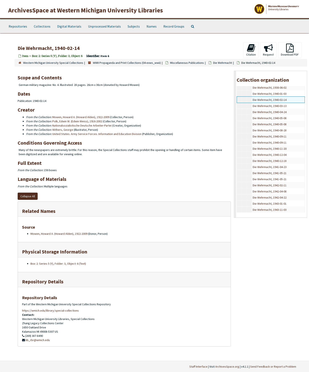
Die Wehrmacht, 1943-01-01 (270, 203)
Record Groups (173, 26)
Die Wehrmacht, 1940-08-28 (270, 130)
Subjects (134, 26)
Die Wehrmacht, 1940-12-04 (270, 155)
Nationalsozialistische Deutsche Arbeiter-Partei (82, 125)
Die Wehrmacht (222, 63)
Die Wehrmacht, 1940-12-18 (270, 161)
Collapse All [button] (27, 196)
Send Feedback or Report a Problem (273, 366)
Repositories (18, 26)
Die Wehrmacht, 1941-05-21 (270, 173)
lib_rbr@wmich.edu (38, 340)
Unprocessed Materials (104, 26)
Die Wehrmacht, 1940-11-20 (270, 149)
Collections (42, 26)
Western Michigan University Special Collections (53, 63)
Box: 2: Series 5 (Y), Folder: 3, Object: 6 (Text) (58, 263)
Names (152, 26)
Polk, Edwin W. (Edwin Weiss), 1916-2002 (77, 121)
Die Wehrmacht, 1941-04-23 (270, 167)
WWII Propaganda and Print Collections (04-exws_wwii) (127, 63)
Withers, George (62, 130)
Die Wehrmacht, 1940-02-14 (270, 100)
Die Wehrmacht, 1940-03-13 (270, 106)
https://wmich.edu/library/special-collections (50, 310)
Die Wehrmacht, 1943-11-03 (270, 210)
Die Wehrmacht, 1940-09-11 (270, 136)
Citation (251, 50)
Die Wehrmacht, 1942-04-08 (270, 191)
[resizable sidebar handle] (235, 144)
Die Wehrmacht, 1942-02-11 (270, 185)
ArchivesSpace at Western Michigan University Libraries (85, 10)
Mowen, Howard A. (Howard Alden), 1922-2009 (80, 117)
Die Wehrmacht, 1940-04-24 (270, 112)
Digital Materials (69, 26)
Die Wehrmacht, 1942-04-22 (270, 197)
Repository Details (42, 281)
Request (268, 50)
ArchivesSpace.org (227, 366)
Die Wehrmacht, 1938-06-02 (270, 87)
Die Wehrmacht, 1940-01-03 (270, 94)
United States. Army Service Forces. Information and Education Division (96, 134)
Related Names (38, 211)
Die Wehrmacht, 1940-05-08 (270, 118)
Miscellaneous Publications (187, 63)
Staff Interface (198, 366)
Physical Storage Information (54, 251)
